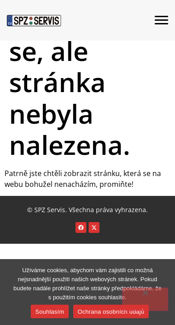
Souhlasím (49, 311)
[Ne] (145, 299)
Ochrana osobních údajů (111, 311)
